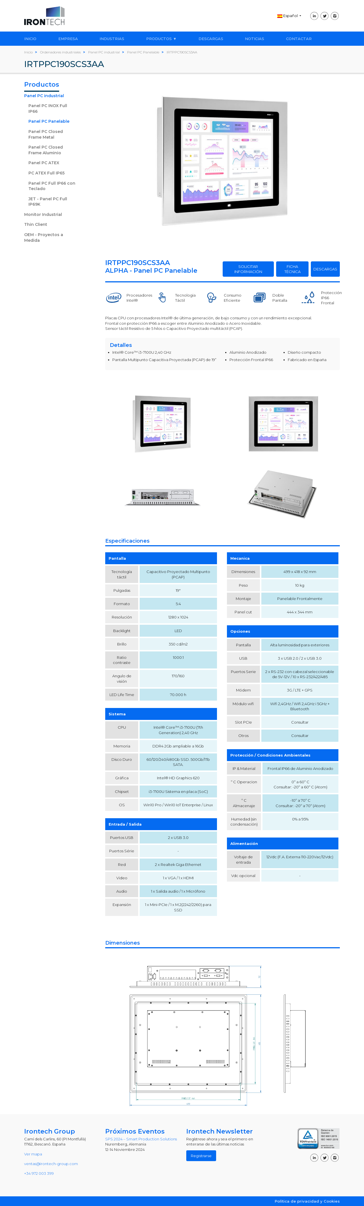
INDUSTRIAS (112, 38)
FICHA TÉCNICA (292, 269)
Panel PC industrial (44, 95)
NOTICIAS (254, 38)
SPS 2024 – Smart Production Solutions (141, 1139)
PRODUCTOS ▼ (161, 38)
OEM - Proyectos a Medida (43, 237)
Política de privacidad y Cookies (307, 1201)
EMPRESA (68, 38)
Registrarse (201, 1155)
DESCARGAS (210, 38)
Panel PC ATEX (43, 162)
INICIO (30, 38)
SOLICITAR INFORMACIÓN (248, 269)
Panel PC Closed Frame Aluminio (45, 150)
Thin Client (35, 224)
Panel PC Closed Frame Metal (45, 134)
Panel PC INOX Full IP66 (47, 108)
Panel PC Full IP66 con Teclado (51, 186)
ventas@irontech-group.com (51, 1163)
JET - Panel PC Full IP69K (47, 201)
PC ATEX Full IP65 (46, 173)
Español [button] (288, 15)
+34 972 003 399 (39, 1173)
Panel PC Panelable (48, 121)
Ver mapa (33, 1154)
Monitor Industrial (43, 214)
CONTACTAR (299, 38)
